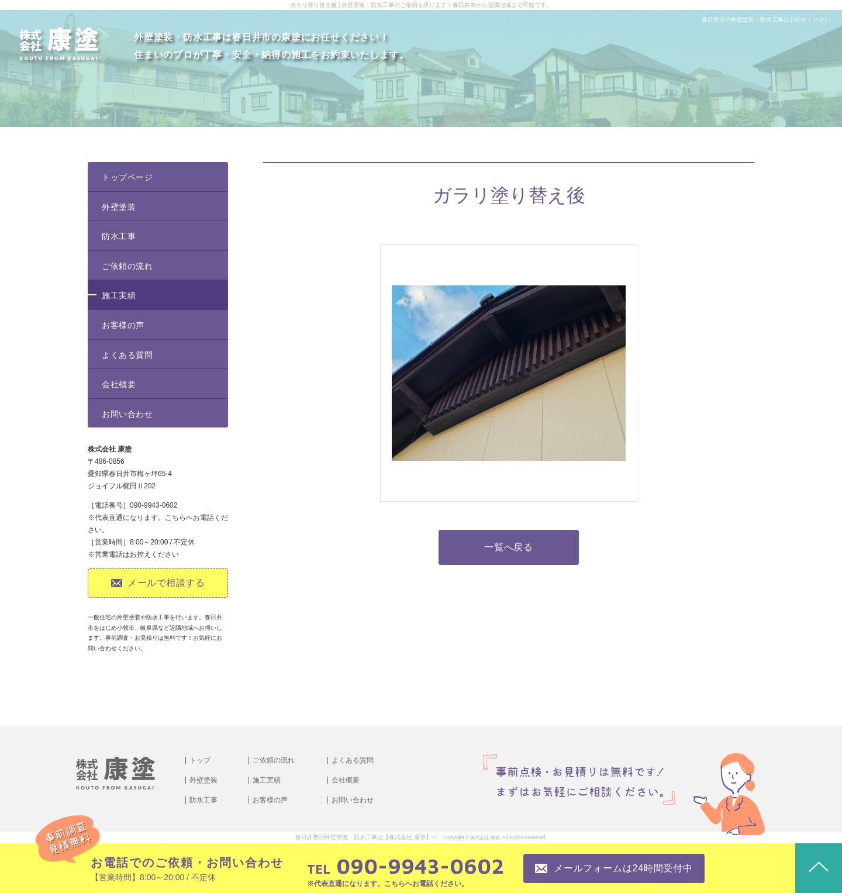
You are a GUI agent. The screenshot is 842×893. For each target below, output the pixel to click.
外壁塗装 (119, 207)
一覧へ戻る (508, 547)
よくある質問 (127, 355)
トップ (199, 760)
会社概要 (119, 384)
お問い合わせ (127, 414)
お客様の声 (123, 325)
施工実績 (119, 295)
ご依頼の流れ (127, 266)
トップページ (127, 177)
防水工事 (119, 236)
